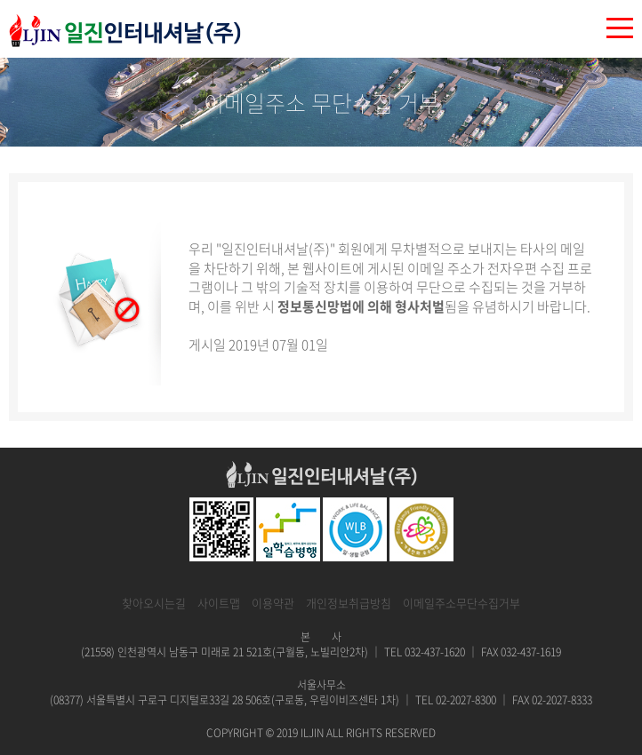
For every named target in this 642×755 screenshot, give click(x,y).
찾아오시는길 (154, 602)
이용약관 (273, 602)
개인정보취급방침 (348, 602)
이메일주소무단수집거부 (461, 602)
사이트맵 (218, 602)
